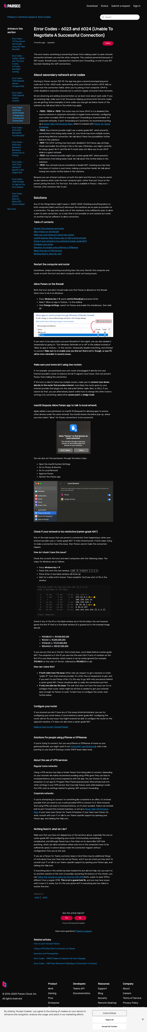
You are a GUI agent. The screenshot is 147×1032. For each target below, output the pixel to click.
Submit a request (120, 5)
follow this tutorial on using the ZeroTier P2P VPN (60, 877)
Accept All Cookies (109, 1027)
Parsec (11, 17)
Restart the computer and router (49, 228)
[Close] (143, 1019)
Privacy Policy (130, 1002)
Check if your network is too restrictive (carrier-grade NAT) (60, 241)
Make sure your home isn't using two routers (54, 235)
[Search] (120, 17)
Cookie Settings (109, 1013)
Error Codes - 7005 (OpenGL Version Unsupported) (18, 82)
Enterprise (53, 1002)
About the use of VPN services (48, 250)
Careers (127, 993)
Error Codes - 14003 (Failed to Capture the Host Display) (18, 183)
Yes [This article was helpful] (66, 918)
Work (50, 988)
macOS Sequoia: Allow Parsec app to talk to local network (60, 238)
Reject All (109, 1020)
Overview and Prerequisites (46, 953)
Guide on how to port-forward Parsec (51, 727)
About (126, 988)
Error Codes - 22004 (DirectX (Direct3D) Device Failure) (18, 199)
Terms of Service (132, 997)
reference (91, 746)
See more (11, 209)
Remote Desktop (107, 1002)
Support (102, 988)
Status (104, 5)
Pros (50, 997)
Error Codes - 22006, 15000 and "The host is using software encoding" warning (18, 64)
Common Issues (26, 17)
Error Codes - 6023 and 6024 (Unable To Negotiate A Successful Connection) (18, 114)
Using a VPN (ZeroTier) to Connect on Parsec (54, 948)
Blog (100, 993)
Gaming (52, 993)
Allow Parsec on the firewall (46, 231)
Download (92, 5)
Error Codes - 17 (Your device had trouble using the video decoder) (18, 44)
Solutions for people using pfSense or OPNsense (56, 247)
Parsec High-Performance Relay (57, 124)
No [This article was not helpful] (80, 918)
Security (102, 997)
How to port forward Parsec (47, 943)
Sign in (136, 5)
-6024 (36, 897)
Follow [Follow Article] (108, 43)
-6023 (44, 897)
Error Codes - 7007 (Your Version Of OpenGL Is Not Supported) (18, 167)
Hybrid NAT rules (78, 746)
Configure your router (43, 244)
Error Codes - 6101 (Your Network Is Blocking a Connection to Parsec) (18, 149)
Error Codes (44, 17)
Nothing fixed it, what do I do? (48, 254)
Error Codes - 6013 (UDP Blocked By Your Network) (18, 132)
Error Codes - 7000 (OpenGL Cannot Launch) (18, 97)
